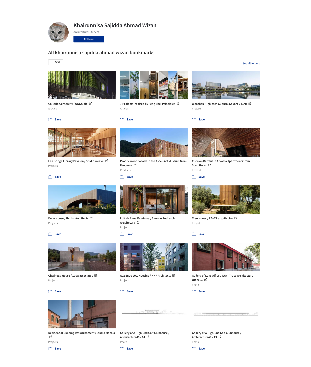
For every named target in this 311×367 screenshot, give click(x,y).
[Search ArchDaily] (89, 5)
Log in (244, 5)
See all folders (251, 63)
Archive (223, 5)
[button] (55, 62)
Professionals (194, 5)
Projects (138, 5)
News (211, 5)
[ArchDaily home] (33, 6)
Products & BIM (171, 5)
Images (153, 5)
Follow (89, 39)
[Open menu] (278, 5)
